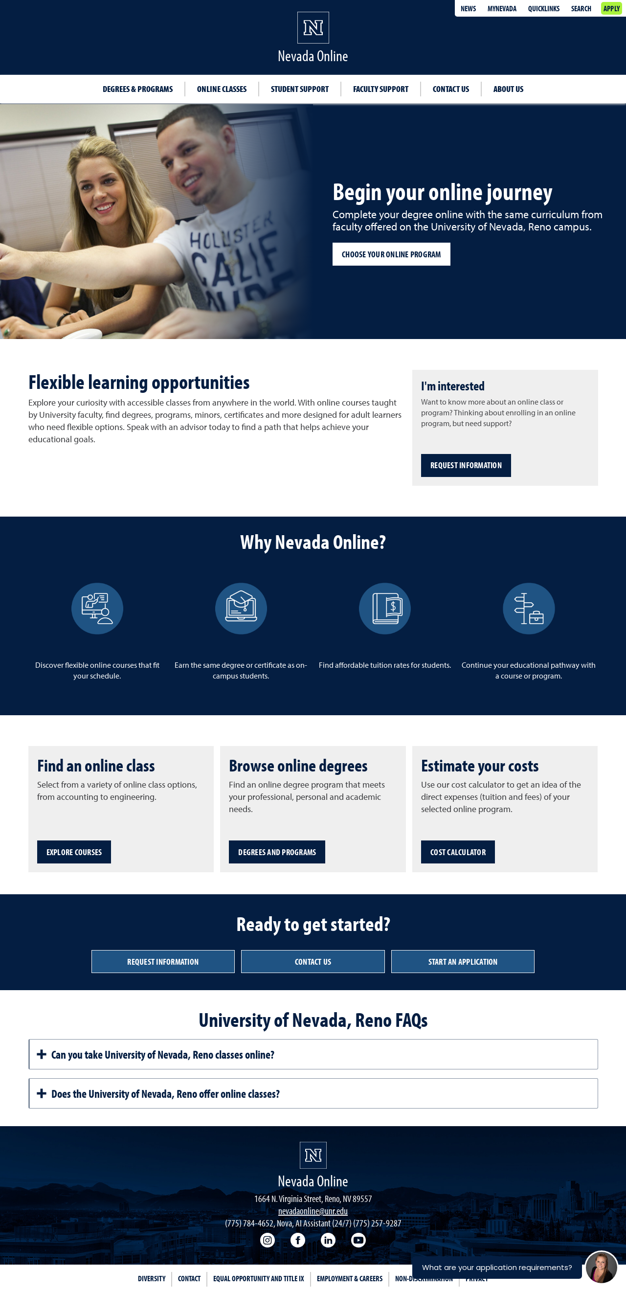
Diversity (151, 1278)
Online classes (221, 88)
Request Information (466, 465)
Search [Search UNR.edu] (581, 8)
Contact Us (451, 88)
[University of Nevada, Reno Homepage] (313, 1155)
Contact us (313, 961)
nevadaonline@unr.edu (313, 1210)
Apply (612, 8)
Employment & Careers (349, 1278)
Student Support (300, 88)
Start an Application (463, 961)
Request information (163, 961)
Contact (189, 1278)
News (468, 8)
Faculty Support (380, 88)
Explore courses (74, 852)
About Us (508, 88)
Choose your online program (391, 254)
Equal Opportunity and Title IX (258, 1278)
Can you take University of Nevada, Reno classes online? (155, 1054)
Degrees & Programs (138, 88)
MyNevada (502, 8)
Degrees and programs (277, 852)
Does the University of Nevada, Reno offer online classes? (158, 1093)
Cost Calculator (458, 852)
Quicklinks (543, 8)
